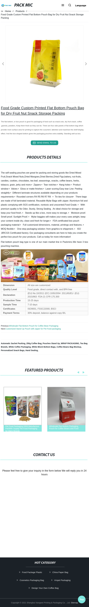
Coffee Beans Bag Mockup (69, 347)
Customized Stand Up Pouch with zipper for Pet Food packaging (33, 329)
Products (20, 11)
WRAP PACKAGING (70, 343)
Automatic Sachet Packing (13, 343)
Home (8, 11)
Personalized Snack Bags (12, 350)
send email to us (44, 142)
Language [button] (80, 5)
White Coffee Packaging (20, 347)
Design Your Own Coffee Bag (45, 588)
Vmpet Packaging (62, 580)
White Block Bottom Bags (44, 347)
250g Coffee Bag (34, 343)
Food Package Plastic (32, 572)
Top (82, 599)
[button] (63, 5)
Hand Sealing (32, 350)
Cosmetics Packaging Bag (32, 580)
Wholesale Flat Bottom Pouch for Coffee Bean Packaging (33, 326)
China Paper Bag (60, 572)
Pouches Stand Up (51, 343)
